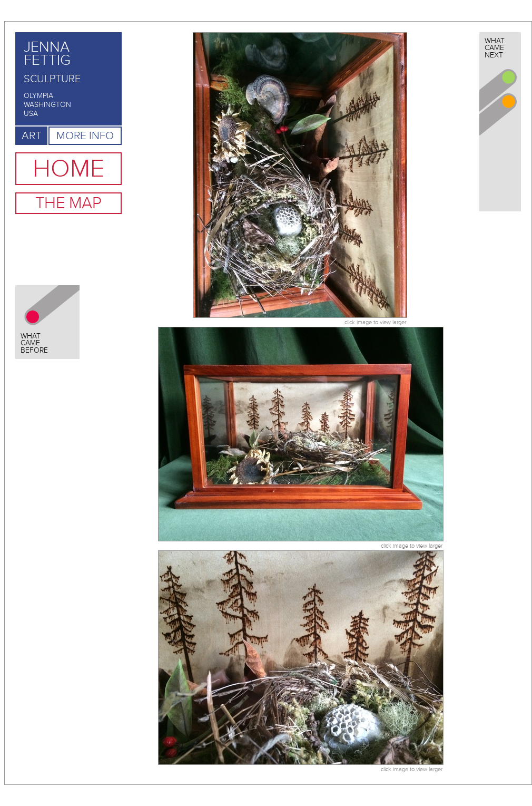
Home (68, 168)
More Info (85, 135)
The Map (68, 203)
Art (32, 135)
